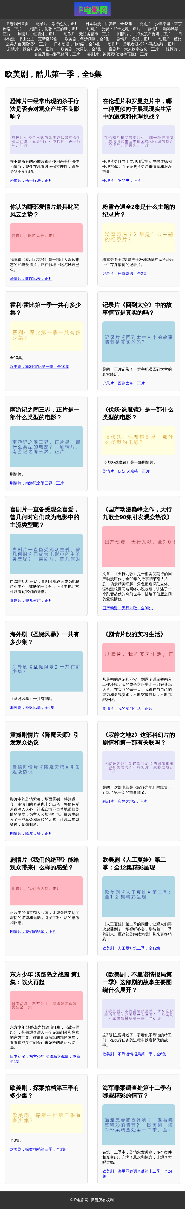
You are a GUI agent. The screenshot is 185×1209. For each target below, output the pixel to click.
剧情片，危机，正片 (134, 39)
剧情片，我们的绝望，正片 (33, 932)
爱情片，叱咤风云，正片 (31, 279)
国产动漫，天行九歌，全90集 (127, 608)
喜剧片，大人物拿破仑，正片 (134, 49)
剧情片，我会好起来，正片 (30, 49)
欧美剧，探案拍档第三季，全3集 (38, 1149)
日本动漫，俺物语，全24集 (77, 44)
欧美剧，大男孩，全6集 (81, 49)
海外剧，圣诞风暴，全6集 (32, 708)
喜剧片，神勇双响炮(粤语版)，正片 (117, 54)
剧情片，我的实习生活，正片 (127, 708)
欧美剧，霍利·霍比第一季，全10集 (39, 367)
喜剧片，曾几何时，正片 (31, 600)
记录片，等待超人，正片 (57, 24)
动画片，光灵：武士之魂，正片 (113, 29)
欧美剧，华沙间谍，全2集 (87, 39)
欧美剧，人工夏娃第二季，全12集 (131, 948)
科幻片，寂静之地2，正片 (124, 801)
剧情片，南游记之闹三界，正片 (37, 483)
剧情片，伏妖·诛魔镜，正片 (126, 471)
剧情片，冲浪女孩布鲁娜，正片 (144, 34)
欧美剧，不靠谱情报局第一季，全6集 (134, 1054)
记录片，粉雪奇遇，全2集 (124, 274)
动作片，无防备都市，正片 (87, 34)
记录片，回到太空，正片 (123, 383)
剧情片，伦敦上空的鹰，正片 (54, 29)
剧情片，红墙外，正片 (37, 34)
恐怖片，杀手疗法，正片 (31, 180)
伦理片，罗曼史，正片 (121, 180)
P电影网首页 (18, 24)
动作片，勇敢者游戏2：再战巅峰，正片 (141, 44)
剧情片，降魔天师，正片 (31, 833)
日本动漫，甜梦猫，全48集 (109, 24)
